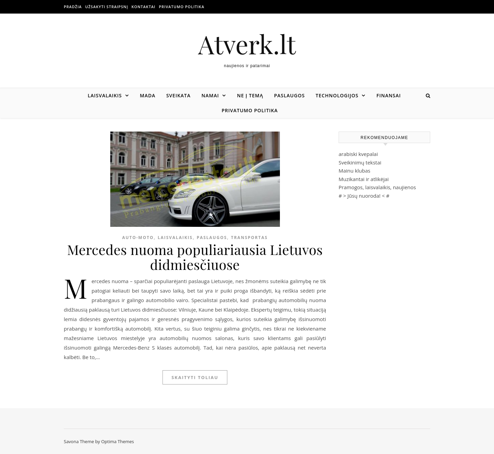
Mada (147, 95)
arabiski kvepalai (358, 154)
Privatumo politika (181, 6)
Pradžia (73, 6)
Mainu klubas (354, 170)
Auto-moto (138, 237)
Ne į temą (250, 95)
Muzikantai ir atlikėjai (364, 179)
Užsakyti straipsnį (106, 6)
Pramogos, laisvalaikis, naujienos (377, 187)
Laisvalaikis (105, 95)
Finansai (388, 95)
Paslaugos (289, 95)
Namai (210, 95)
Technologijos (337, 95)
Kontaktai (144, 6)
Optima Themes (117, 441)
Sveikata (178, 95)
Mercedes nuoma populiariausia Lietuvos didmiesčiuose (195, 256)
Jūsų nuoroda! (364, 195)
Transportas (249, 237)
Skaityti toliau (194, 377)
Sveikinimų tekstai (360, 162)
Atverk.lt (247, 44)
